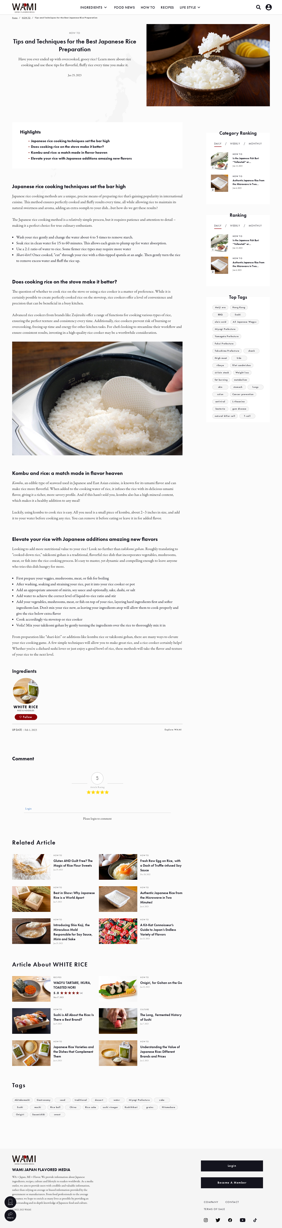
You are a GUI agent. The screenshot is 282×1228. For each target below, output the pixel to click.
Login (28, 809)
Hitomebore (172, 1107)
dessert (103, 1100)
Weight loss (244, 372)
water (120, 1100)
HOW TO (148, 7)
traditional (84, 1100)
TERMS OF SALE (215, 1209)
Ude (239, 358)
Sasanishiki (39, 1114)
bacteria (220, 409)
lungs (255, 387)
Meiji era (220, 307)
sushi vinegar (112, 1107)
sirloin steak (222, 372)
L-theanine (238, 401)
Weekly (235, 143)
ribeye (220, 365)
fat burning (222, 380)
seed (65, 1100)
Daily (218, 143)
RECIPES (167, 7)
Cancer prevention (243, 394)
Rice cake (91, 1107)
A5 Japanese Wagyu (246, 322)
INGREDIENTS (91, 7)
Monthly (255, 143)
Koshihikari (134, 1107)
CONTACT (232, 1202)
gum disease (240, 409)
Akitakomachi (23, 1100)
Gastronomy (45, 1100)
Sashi (238, 314)
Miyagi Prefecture (144, 1100)
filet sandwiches (242, 365)
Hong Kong (240, 307)
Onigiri (20, 1114)
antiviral (220, 401)
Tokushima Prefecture (228, 351)
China (73, 1107)
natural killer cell (225, 416)
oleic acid (221, 322)
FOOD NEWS (124, 7)
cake (167, 1100)
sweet (58, 1114)
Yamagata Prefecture (228, 336)
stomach (238, 387)
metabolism (242, 380)
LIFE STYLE (188, 7)
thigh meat (221, 358)
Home (15, 17)
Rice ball (55, 1107)
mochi (38, 1107)
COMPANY (212, 1202)
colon (220, 394)
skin (220, 387)
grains (153, 1107)
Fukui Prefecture (225, 343)
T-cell (248, 416)
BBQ (220, 314)
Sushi (20, 1107)
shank (253, 351)
